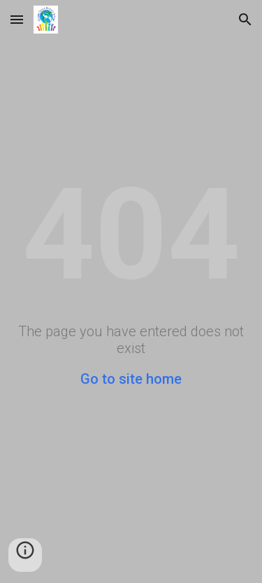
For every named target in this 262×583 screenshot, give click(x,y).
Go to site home (131, 378)
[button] (17, 19)
